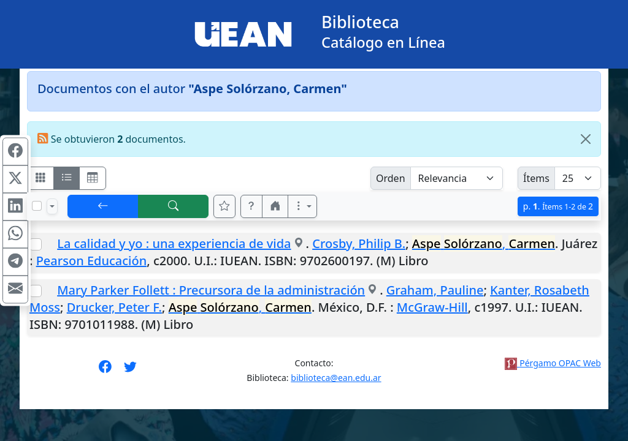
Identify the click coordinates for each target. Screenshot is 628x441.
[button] (251, 206)
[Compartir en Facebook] (15, 152)
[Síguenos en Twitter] (130, 370)
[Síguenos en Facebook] (105, 370)
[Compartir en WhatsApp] (15, 235)
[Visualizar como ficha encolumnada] (66, 178)
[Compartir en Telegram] (15, 262)
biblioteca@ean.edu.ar (336, 377)
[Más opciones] (302, 206)
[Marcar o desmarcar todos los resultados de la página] (37, 206)
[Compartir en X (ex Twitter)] (15, 179)
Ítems (536, 178)
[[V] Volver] (103, 206)
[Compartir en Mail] (15, 290)
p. (558, 206)
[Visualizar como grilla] (92, 178)
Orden (390, 178)
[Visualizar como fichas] (40, 178)
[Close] (585, 139)
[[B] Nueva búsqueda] (173, 206)
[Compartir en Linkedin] (15, 207)
